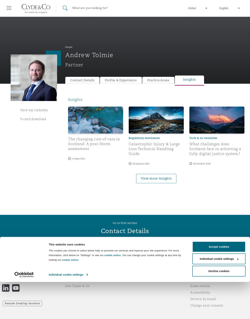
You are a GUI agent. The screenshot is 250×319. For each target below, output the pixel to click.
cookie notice (112, 292)
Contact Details (82, 80)
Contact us (136, 273)
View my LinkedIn (34, 110)
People (68, 47)
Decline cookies (218, 308)
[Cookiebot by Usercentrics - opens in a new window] (24, 312)
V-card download (33, 119)
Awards (71, 266)
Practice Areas (158, 80)
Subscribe (135, 266)
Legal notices (200, 260)
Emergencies (142, 260)
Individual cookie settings (66, 311)
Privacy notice (201, 266)
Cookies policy (201, 273)
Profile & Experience (121, 80)
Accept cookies (219, 283)
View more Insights (156, 178)
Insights (189, 79)
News (69, 273)
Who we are (74, 260)
